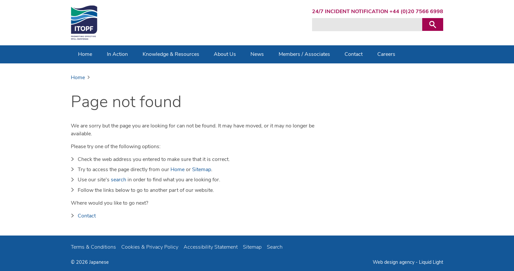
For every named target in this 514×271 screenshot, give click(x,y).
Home (177, 169)
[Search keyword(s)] (367, 24)
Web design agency (394, 262)
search (118, 179)
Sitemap (201, 169)
